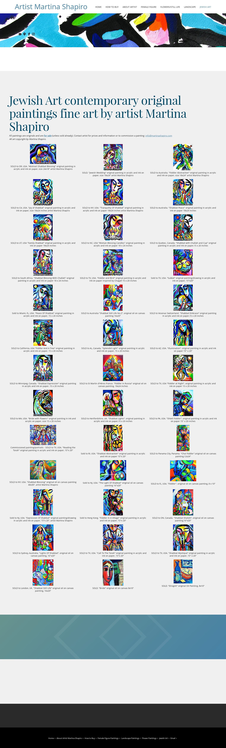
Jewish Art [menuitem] (163, 738)
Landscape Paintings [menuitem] (130, 738)
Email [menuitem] (173, 738)
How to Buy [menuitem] (90, 738)
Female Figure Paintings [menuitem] (108, 738)
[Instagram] (33, 34)
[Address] (24, 34)
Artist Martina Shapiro (51, 6)
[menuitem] (98, 7)
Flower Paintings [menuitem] (149, 738)
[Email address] (20, 34)
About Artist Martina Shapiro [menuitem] (69, 738)
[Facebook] (29, 34)
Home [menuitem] (51, 738)
